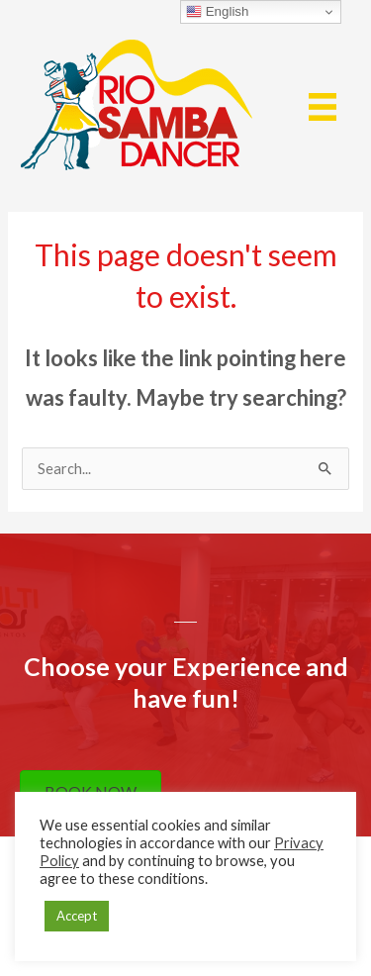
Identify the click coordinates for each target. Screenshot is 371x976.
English (217, 12)
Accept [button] (76, 916)
